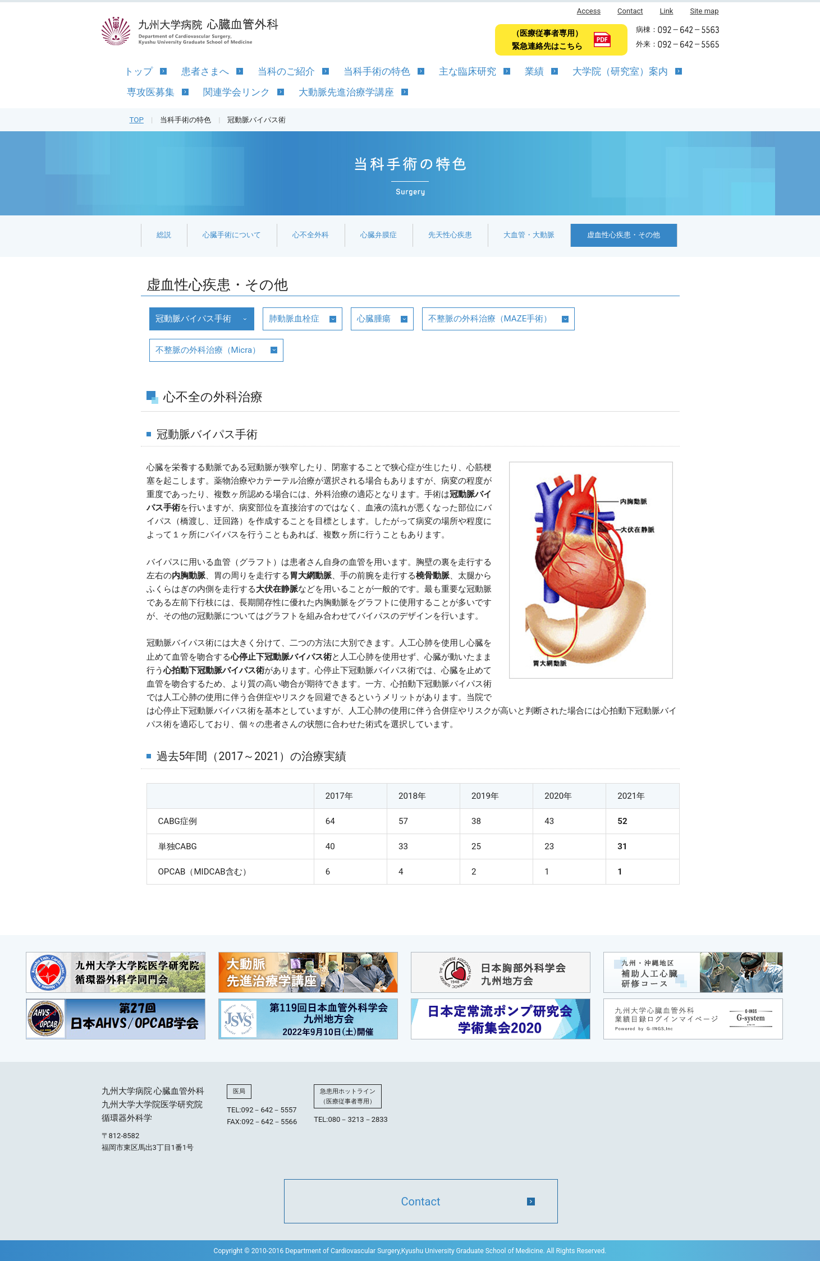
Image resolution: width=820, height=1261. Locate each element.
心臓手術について (232, 235)
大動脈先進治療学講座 (346, 92)
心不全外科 (310, 235)
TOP (137, 120)
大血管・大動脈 (529, 235)
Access (589, 11)
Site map (704, 11)
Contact (630, 11)
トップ (138, 71)
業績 (534, 71)
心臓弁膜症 (378, 235)
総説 (164, 235)
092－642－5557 (269, 1111)
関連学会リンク (236, 92)
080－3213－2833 (358, 1121)
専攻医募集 (151, 92)
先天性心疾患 (450, 235)
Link (667, 11)
